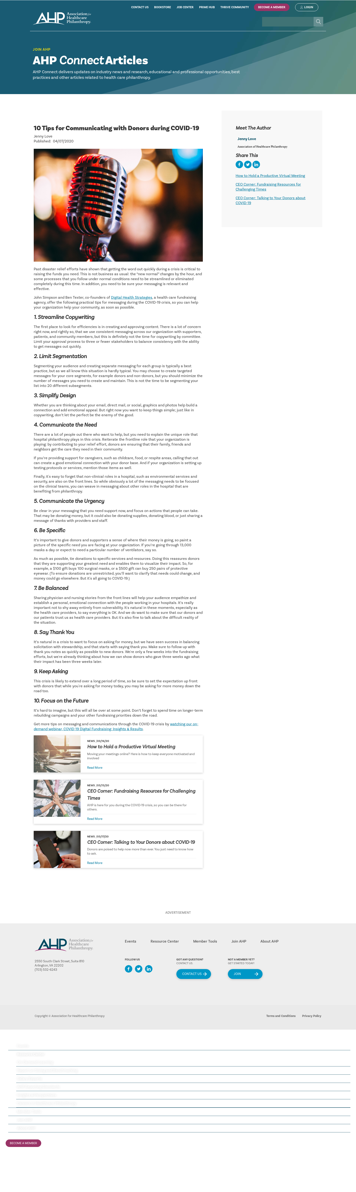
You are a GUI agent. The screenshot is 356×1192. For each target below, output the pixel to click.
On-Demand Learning (35, 1062)
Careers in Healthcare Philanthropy (46, 1103)
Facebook (128, 969)
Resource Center (165, 941)
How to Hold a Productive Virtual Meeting (131, 747)
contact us (139, 7)
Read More (94, 768)
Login (308, 7)
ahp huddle (15, 1179)
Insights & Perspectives (36, 1095)
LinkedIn (148, 969)
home (62, 18)
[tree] (178, 1087)
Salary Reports (29, 1078)
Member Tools (205, 941)
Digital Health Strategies (131, 297)
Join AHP (42, 49)
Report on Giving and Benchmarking (47, 1070)
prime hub (207, 7)
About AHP (269, 941)
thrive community (234, 7)
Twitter (138, 969)
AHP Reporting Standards (38, 1087)
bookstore (162, 7)
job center (185, 7)
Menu (339, 1039)
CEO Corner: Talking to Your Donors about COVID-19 (141, 842)
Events (130, 941)
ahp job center (17, 1171)
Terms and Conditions (281, 1016)
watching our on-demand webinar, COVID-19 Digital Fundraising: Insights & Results (116, 726)
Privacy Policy (311, 1016)
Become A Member (271, 7)
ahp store (13, 1163)
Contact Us (192, 974)
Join (237, 974)
